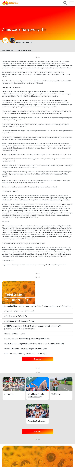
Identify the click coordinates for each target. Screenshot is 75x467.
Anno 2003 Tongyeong (24, 50)
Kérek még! (37, 359)
